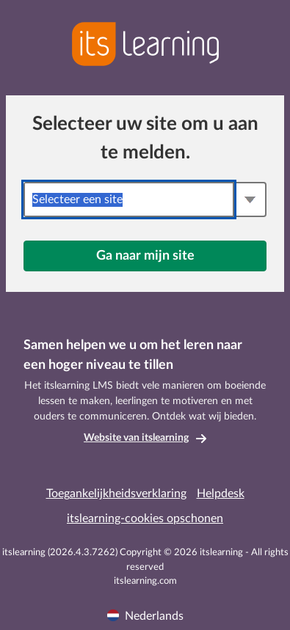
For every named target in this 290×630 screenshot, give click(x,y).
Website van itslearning (136, 438)
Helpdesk (220, 493)
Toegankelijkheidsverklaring (116, 493)
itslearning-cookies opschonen (145, 518)
